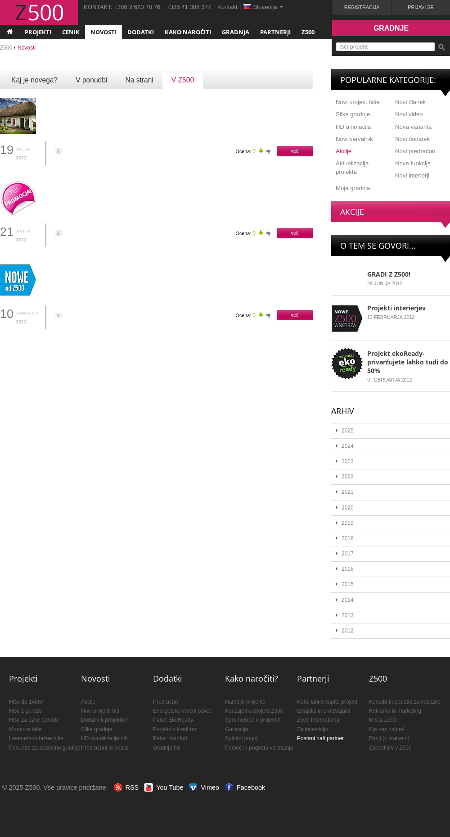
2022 (348, 476)
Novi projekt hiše (357, 102)
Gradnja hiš (166, 748)
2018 (348, 538)
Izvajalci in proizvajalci (323, 711)
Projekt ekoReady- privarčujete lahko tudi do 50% (407, 362)
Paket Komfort (170, 738)
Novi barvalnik (354, 139)
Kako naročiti (188, 32)
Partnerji (275, 32)
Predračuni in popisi (104, 748)
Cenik (71, 32)
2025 (348, 431)
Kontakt (227, 7)
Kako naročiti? (251, 678)
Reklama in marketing (395, 711)
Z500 (308, 32)
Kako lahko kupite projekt (327, 702)
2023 (348, 461)
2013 (348, 615)
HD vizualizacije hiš (104, 738)
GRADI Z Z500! (388, 274)
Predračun (165, 702)
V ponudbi (91, 80)
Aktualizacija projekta (352, 167)
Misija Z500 (382, 720)
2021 (348, 492)
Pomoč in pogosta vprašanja (259, 748)
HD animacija (353, 126)
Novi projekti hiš (100, 711)
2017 (348, 553)
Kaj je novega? (34, 80)
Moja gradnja (353, 188)
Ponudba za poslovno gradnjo (45, 748)
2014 (348, 600)
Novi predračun (415, 151)
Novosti (103, 32)
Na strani (139, 80)
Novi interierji (412, 175)
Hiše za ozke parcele (34, 720)
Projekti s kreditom (175, 729)
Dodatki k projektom (105, 720)
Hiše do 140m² (26, 702)
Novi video (409, 114)
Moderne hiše (25, 729)
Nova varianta (413, 126)
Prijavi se (420, 7)
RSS (132, 787)
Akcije (343, 151)
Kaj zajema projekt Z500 (254, 711)
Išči (441, 47)
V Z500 (182, 80)
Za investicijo (312, 729)
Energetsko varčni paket (182, 711)
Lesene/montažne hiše (36, 738)
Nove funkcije (413, 163)
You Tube (169, 787)
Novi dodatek (412, 139)
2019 (348, 523)
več (295, 151)
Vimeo (210, 787)
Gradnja (235, 32)
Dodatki (140, 32)
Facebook (251, 787)
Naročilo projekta (245, 702)
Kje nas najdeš (387, 729)
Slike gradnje (353, 114)
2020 (348, 508)
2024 (348, 446)
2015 (348, 584)
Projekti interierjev (396, 308)
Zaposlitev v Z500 (390, 748)
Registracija (362, 7)
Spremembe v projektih (252, 720)
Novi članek (410, 102)
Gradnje (391, 28)
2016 (348, 569)
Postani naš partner (320, 738)
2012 (348, 631)
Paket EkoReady (173, 720)
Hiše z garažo (25, 711)
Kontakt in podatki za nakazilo (405, 702)
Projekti (38, 32)
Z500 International (319, 720)
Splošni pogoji (242, 738)
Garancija (236, 729)
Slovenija (265, 7)
